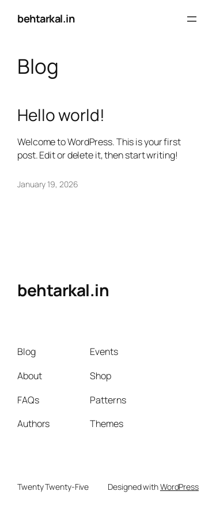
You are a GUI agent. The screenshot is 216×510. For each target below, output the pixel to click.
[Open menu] (192, 19)
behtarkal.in (45, 18)
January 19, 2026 (47, 184)
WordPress (179, 486)
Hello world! (61, 115)
